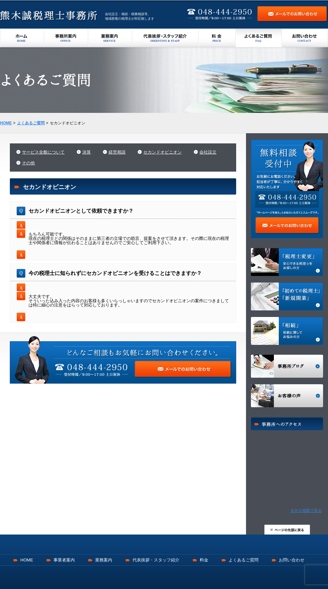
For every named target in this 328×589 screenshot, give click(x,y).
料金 (217, 38)
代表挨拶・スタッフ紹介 (165, 38)
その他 (28, 162)
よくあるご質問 (259, 38)
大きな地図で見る (306, 510)
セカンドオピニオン (162, 152)
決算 (86, 152)
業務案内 (110, 38)
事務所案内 (66, 38)
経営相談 (117, 152)
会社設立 (207, 152)
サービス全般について (43, 152)
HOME (26, 559)
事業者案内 (64, 559)
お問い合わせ (305, 38)
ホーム (22, 38)
